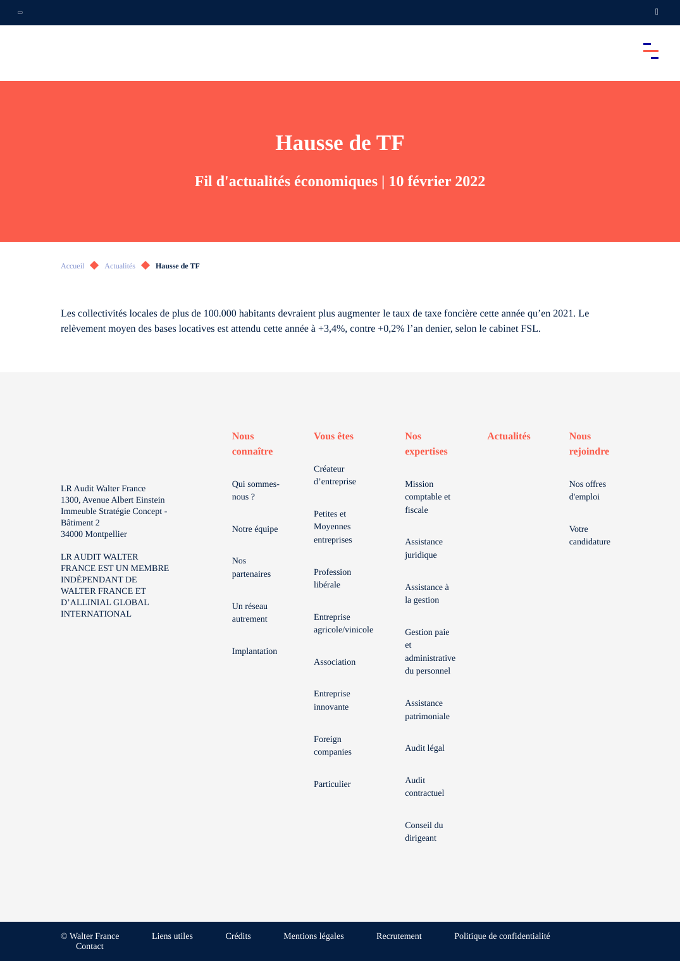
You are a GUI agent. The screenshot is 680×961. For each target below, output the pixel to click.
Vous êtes (334, 436)
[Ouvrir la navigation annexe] (20, 12)
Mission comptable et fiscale (427, 497)
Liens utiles (172, 936)
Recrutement (399, 936)
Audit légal (425, 748)
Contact (90, 947)
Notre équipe (255, 529)
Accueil (72, 265)
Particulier (332, 784)
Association (334, 662)
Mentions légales (313, 936)
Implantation (255, 651)
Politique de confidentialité (502, 936)
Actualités (119, 265)
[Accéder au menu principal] (650, 50)
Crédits (237, 936)
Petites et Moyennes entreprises (333, 527)
